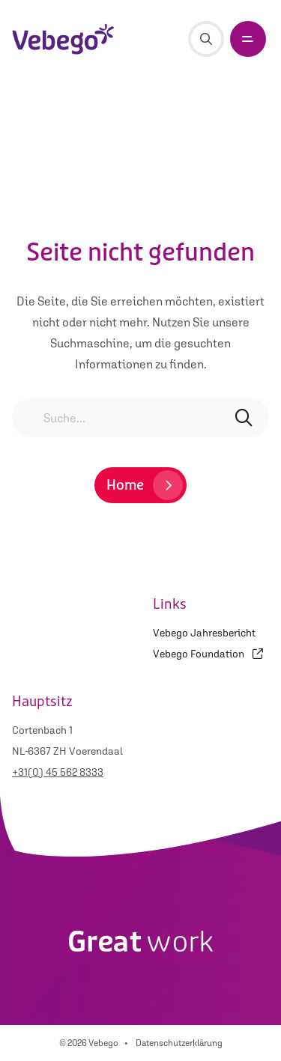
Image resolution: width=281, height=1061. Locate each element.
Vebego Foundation (208, 654)
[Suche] (206, 39)
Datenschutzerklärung (179, 1043)
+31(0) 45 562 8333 (57, 772)
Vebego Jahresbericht (204, 633)
